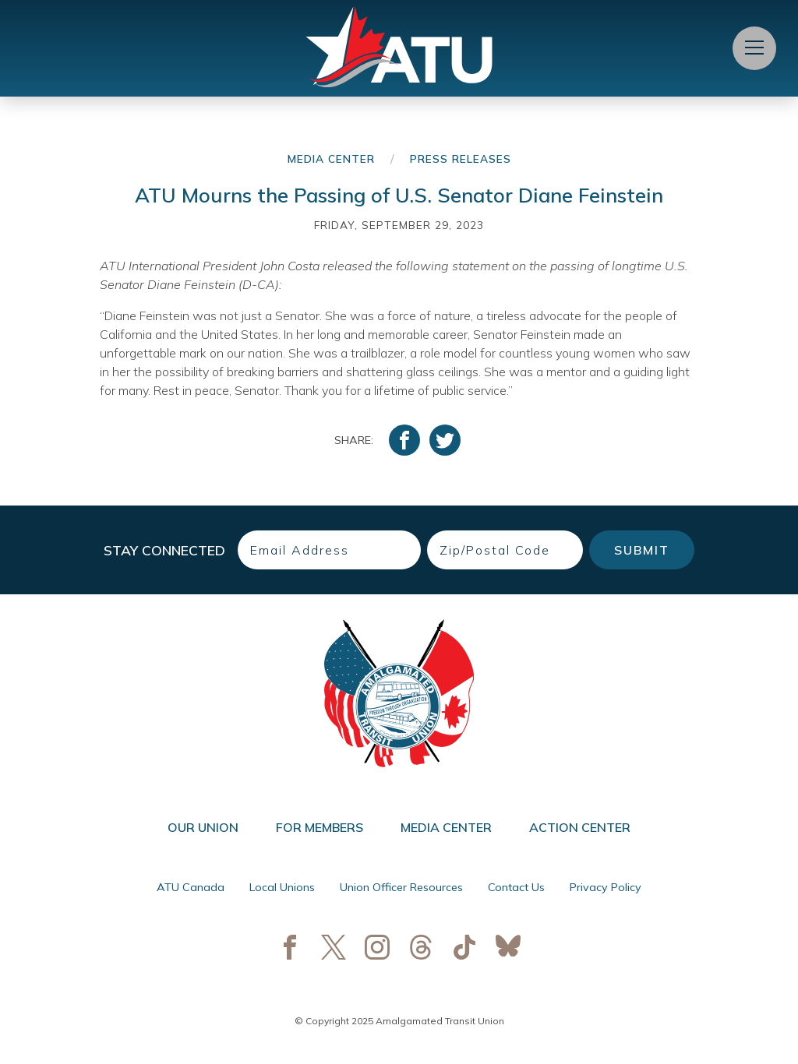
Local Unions (282, 887)
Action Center (579, 827)
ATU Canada (190, 887)
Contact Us (516, 887)
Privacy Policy (605, 887)
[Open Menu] (754, 48)
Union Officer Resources (401, 887)
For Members (319, 827)
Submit (641, 550)
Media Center (331, 158)
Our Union (203, 827)
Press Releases (460, 158)
